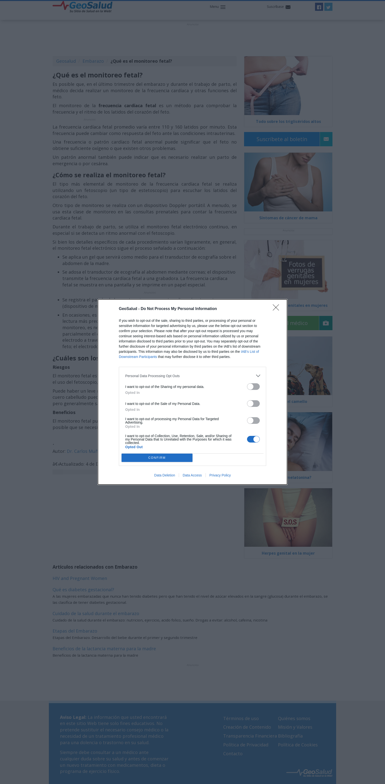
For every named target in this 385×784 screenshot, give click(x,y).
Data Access (192, 475)
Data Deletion (164, 475)
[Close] (277, 309)
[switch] (253, 386)
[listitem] (192, 375)
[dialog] (192, 392)
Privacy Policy (220, 475)
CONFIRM (157, 458)
